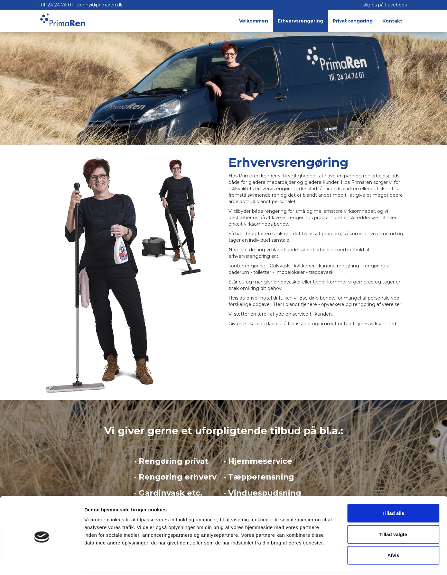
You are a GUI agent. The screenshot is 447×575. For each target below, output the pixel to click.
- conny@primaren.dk (98, 5)
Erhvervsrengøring (300, 21)
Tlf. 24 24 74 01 (57, 5)
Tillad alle (393, 490)
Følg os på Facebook (383, 5)
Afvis (393, 532)
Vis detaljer (334, 562)
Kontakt (392, 21)
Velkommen (253, 21)
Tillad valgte (393, 512)
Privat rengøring (353, 21)
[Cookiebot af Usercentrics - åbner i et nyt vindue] (42, 562)
